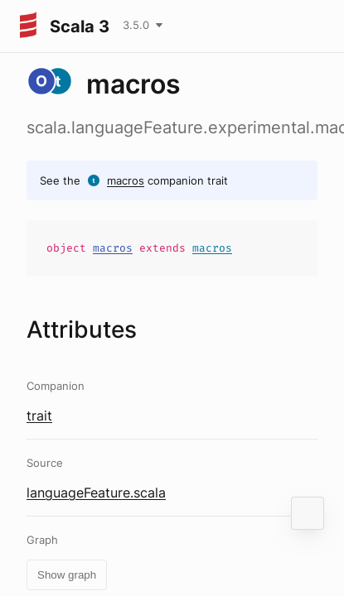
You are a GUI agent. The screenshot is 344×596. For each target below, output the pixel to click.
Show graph (66, 575)
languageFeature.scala (96, 492)
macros (125, 180)
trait (39, 415)
